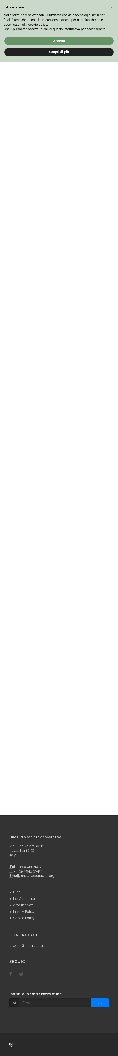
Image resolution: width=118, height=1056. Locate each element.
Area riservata (23, 905)
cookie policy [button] (37, 24)
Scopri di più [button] (59, 52)
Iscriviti (99, 1003)
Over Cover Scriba (11, 1045)
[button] (112, 7)
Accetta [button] (59, 41)
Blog (17, 892)
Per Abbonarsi (24, 898)
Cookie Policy (24, 918)
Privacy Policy (24, 911)
